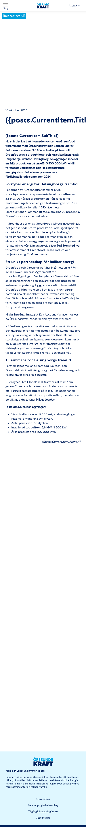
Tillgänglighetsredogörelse (43, 811)
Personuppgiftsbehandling (43, 805)
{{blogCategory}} (14, 16)
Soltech (55, 366)
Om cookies (43, 799)
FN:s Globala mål (32, 382)
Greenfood (41, 366)
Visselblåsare (43, 817)
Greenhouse (32, 190)
